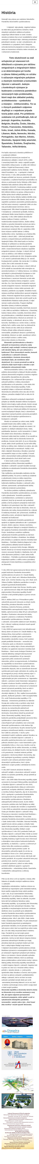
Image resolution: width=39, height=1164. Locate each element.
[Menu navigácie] (35, 2)
